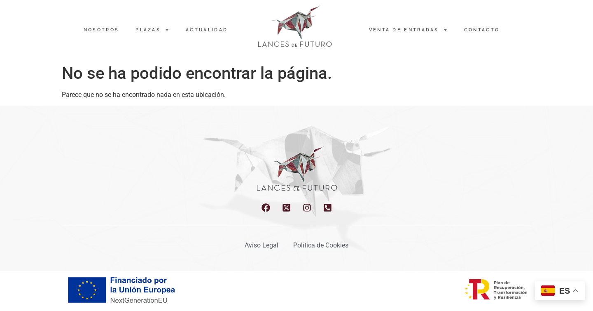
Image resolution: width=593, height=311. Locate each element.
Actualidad (207, 30)
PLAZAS (152, 30)
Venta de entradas (408, 30)
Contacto (482, 30)
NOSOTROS (101, 30)
